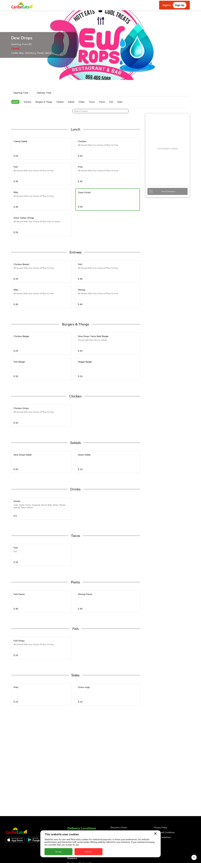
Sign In (167, 5)
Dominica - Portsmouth (79, 818)
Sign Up (179, 5)
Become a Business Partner (124, 787)
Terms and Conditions (164, 787)
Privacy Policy (160, 782)
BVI (69, 798)
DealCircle (72, 808)
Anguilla (71, 788)
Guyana (71, 827)
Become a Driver (119, 782)
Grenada (72, 822)
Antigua (71, 793)
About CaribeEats (162, 792)
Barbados (72, 803)
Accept (58, 852)
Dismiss (88, 852)
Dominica (72, 813)
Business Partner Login (122, 792)
